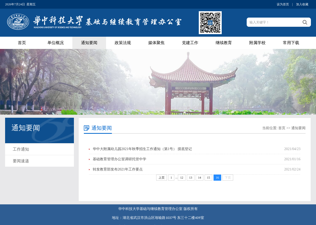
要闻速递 (21, 161)
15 (208, 177)
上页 (162, 177)
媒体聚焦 (156, 43)
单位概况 (55, 43)
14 (199, 177)
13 (190, 177)
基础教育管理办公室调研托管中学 (119, 159)
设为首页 (283, 4)
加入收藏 (302, 4)
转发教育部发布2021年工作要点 (118, 169)
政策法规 (123, 43)
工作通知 (21, 149)
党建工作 (190, 43)
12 (181, 177)
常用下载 (291, 43)
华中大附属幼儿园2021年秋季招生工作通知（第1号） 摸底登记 (142, 149)
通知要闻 (89, 43)
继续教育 (224, 43)
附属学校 (257, 43)
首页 (22, 43)
